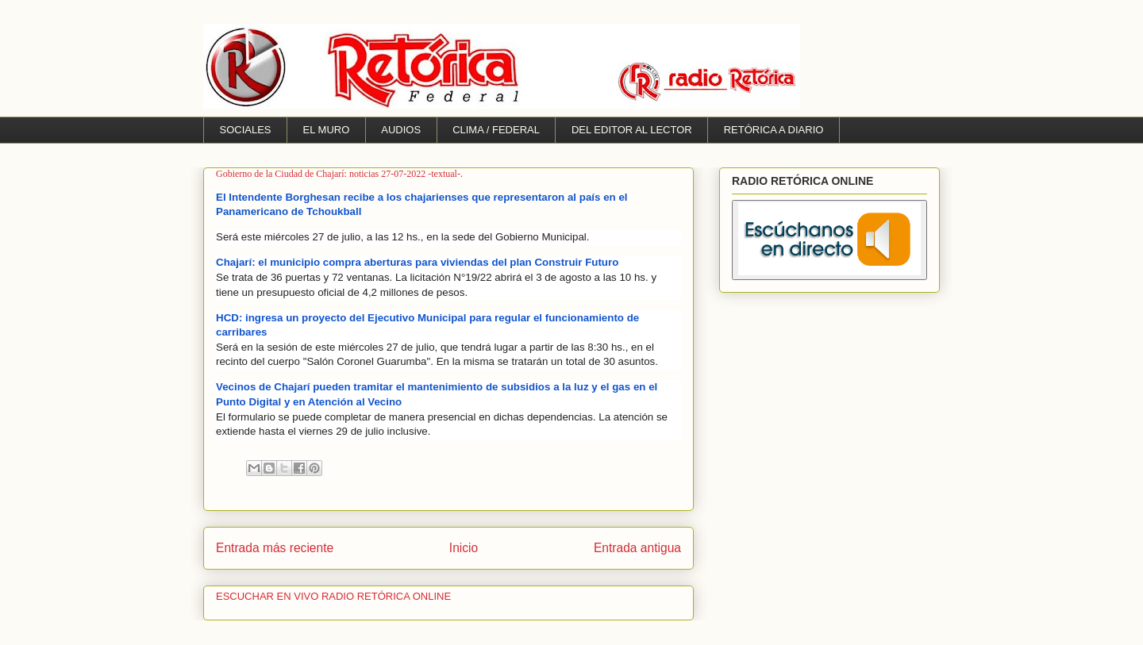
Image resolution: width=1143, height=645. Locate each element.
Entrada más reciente (274, 548)
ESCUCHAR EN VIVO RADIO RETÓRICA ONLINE (333, 596)
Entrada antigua (637, 548)
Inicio (463, 548)
